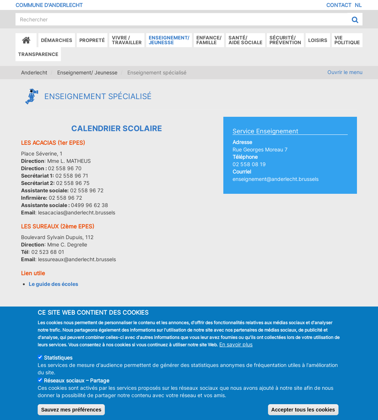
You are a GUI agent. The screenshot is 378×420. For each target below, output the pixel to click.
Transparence (38, 54)
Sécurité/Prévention (285, 40)
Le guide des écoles (53, 284)
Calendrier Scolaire (116, 128)
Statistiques (58, 363)
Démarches (56, 40)
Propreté (92, 40)
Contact (338, 5)
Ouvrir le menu (344, 72)
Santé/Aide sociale (245, 40)
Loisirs (317, 40)
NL (358, 5)
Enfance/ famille (208, 40)
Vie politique (347, 40)
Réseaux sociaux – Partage (76, 386)
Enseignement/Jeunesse (169, 40)
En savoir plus (235, 350)
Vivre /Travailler (127, 40)
